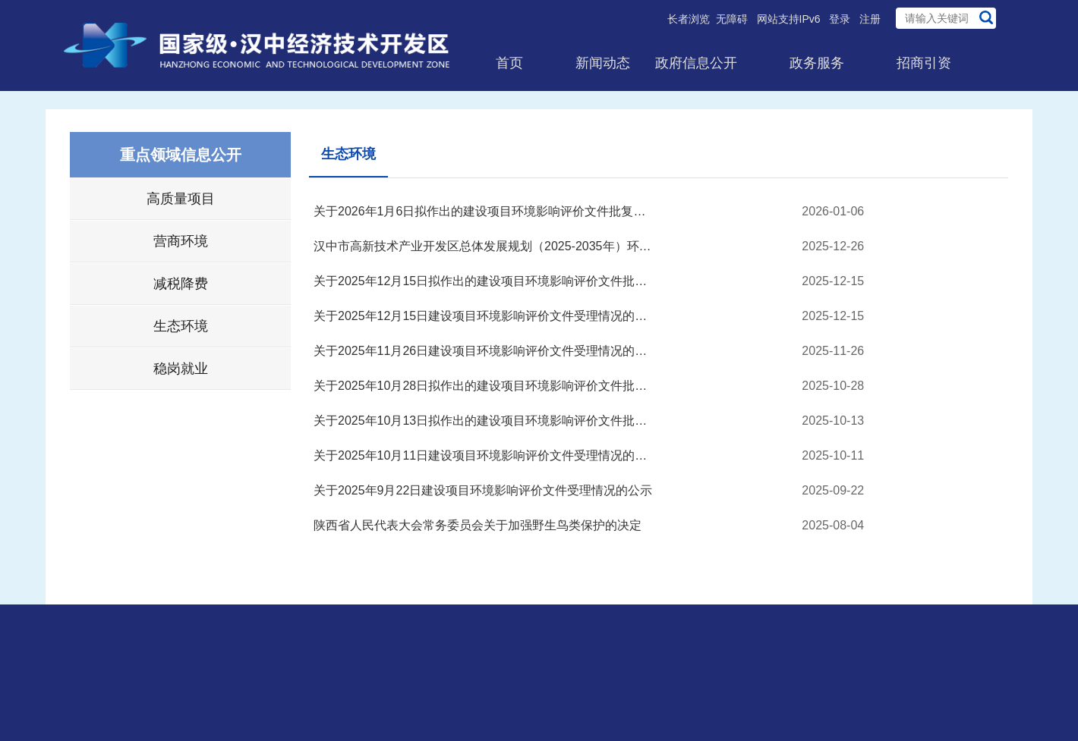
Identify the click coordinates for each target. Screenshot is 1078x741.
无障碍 (732, 19)
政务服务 (817, 63)
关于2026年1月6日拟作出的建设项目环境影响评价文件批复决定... (484, 211)
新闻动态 (602, 63)
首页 (509, 63)
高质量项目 (181, 198)
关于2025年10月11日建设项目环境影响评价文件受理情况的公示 (484, 455)
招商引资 (924, 63)
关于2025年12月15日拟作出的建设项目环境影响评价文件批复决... (484, 281)
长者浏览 (688, 19)
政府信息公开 (696, 63)
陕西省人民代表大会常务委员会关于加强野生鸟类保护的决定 (477, 525)
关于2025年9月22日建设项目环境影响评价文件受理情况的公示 (483, 490)
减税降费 (180, 283)
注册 (870, 19)
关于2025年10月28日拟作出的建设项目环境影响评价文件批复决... (484, 385)
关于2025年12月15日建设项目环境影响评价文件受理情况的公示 (484, 315)
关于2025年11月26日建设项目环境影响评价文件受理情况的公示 (484, 350)
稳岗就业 (180, 368)
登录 (839, 19)
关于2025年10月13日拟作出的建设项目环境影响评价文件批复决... (484, 420)
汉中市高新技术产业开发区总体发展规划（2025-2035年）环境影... (484, 246)
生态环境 (180, 326)
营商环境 (180, 241)
